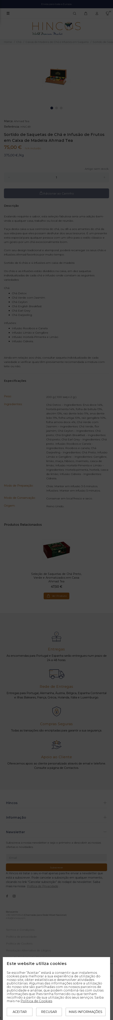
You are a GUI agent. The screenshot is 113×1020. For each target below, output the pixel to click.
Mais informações (85, 1012)
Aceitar (20, 1012)
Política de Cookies (36, 1001)
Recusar (49, 1012)
